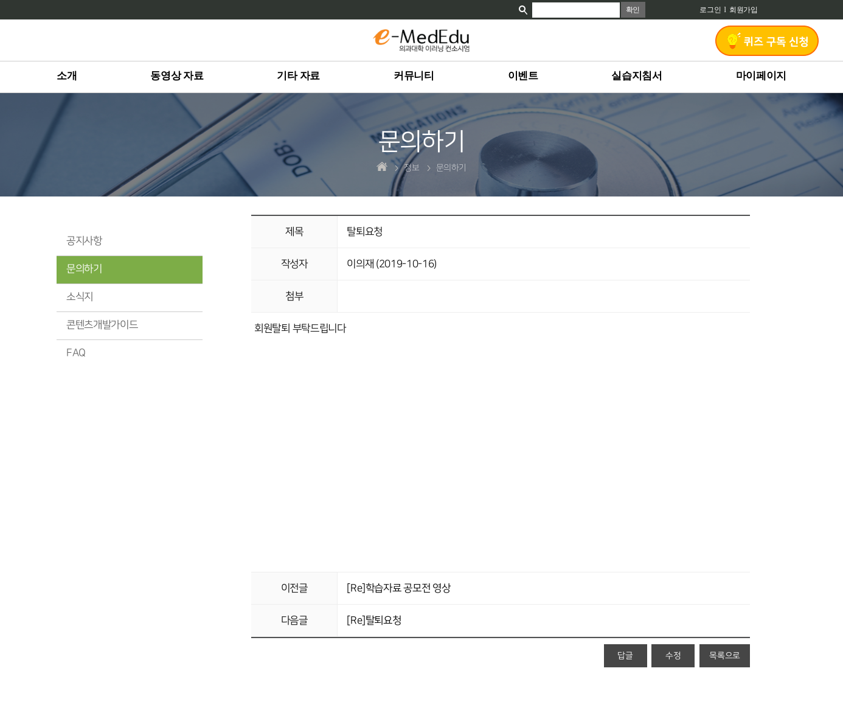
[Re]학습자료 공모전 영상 (398, 588)
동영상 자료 (176, 76)
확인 (633, 9)
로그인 (710, 9)
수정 (673, 655)
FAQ (76, 352)
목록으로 (724, 655)
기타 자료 (298, 76)
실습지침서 (636, 76)
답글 (625, 655)
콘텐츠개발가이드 (101, 324)
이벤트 (523, 76)
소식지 (79, 296)
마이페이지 (761, 76)
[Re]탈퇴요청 (374, 620)
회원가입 (743, 9)
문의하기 (84, 268)
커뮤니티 (414, 76)
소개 (67, 76)
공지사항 (84, 240)
